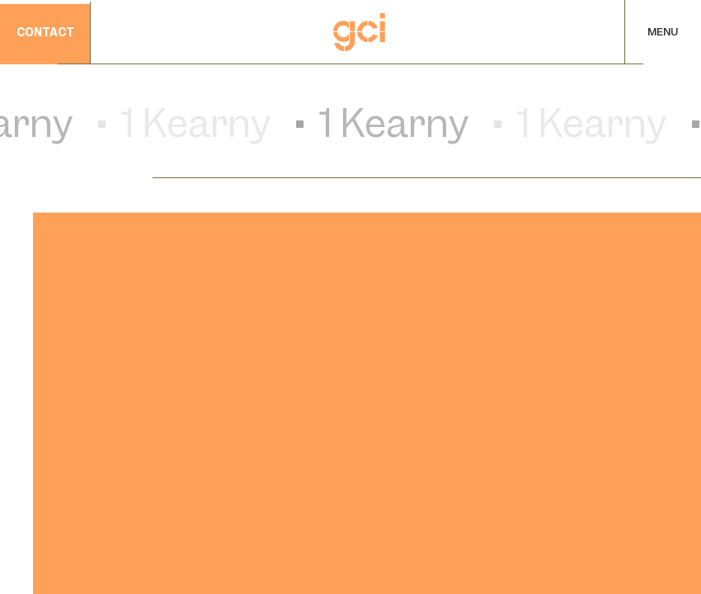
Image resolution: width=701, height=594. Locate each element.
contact (45, 34)
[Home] (359, 32)
